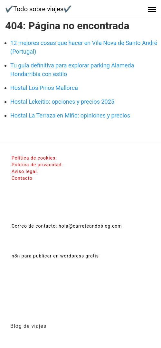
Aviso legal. (25, 171)
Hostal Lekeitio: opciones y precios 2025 (62, 101)
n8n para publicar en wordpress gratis (55, 255)
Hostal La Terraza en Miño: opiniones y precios (70, 115)
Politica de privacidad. (37, 164)
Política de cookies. (34, 158)
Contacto (22, 178)
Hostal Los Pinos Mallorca (44, 87)
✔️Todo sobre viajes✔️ (38, 9)
